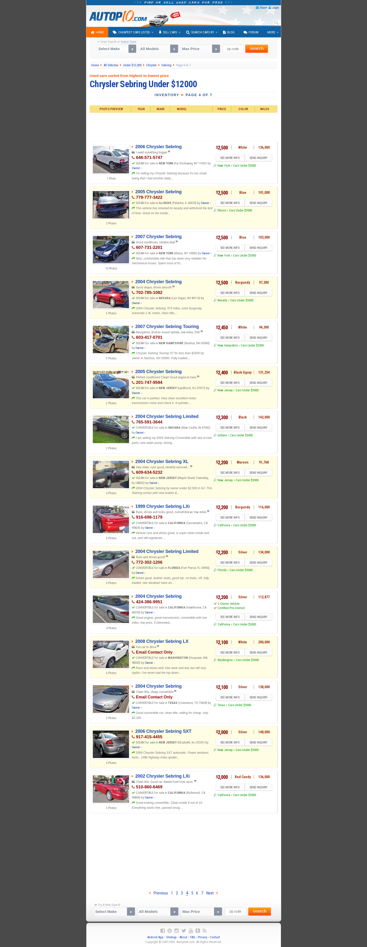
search (256, 48)
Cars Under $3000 (244, 165)
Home (97, 32)
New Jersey (225, 390)
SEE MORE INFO (230, 158)
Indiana (222, 435)
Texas (221, 705)
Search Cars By (200, 32)
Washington (225, 660)
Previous (158, 892)
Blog (229, 32)
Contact (215, 937)
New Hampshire (228, 345)
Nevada (222, 300)
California (224, 525)
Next (212, 892)
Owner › (137, 168)
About (183, 937)
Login (275, 7)
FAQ (192, 937)
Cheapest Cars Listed (131, 32)
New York (224, 165)
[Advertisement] (183, 126)
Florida (222, 570)
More (271, 32)
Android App (155, 937)
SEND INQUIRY (258, 158)
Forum (251, 32)
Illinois (222, 210)
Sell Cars (168, 32)
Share (263, 7)
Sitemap (171, 937)
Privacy (202, 937)
